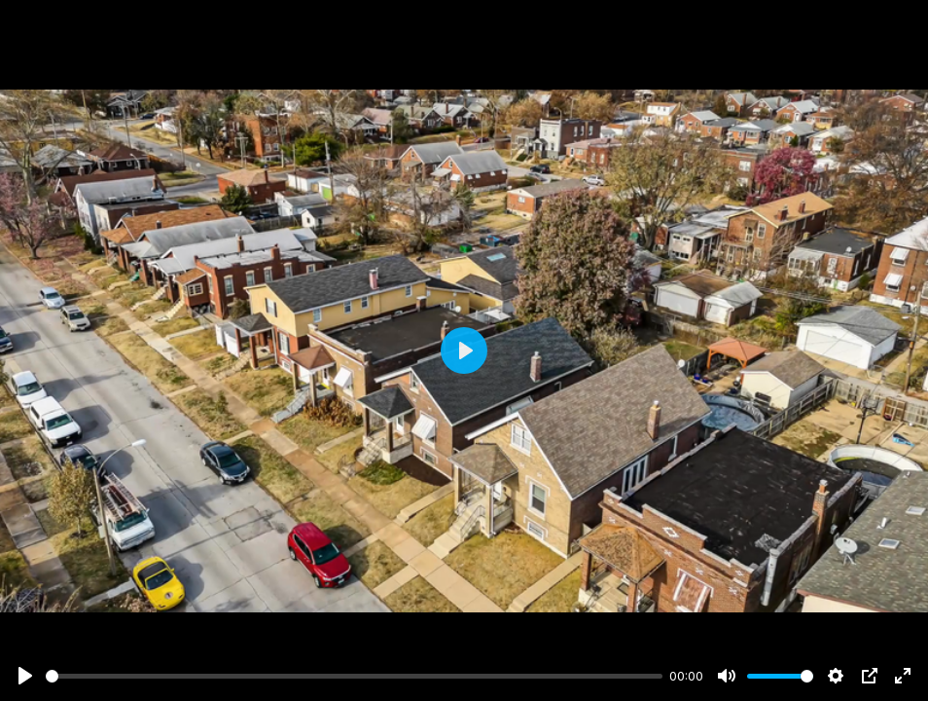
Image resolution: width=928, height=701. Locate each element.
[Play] (25, 675)
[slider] (354, 676)
